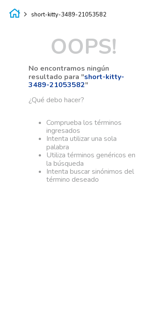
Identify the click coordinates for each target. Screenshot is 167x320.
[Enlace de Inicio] (14, 14)
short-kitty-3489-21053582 (68, 15)
